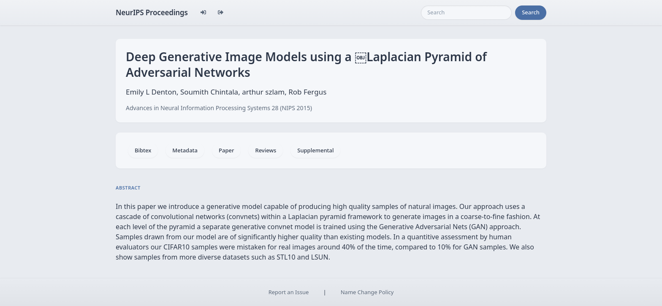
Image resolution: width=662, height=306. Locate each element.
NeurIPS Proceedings (152, 12)
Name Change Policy (367, 292)
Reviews (265, 150)
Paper (226, 150)
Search (531, 12)
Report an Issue (289, 292)
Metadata (185, 150)
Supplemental (315, 150)
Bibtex (143, 150)
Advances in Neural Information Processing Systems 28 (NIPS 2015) (219, 108)
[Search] (466, 12)
